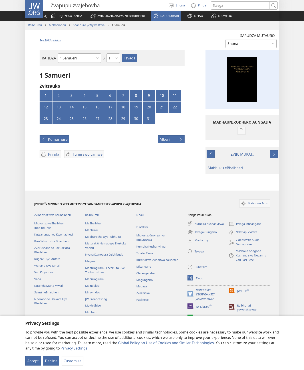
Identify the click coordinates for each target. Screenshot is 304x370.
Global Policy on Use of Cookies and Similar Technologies (166, 342)
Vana (37, 279)
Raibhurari (35, 25)
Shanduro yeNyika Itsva (89, 25)
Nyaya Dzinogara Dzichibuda (104, 254)
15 (85, 107)
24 (59, 118)
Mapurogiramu (95, 279)
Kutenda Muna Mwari (48, 286)
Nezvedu (142, 227)
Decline (51, 360)
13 (59, 107)
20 (149, 107)
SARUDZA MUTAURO (257, 35)
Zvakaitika (143, 293)
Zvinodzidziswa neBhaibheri (52, 215)
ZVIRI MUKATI (242, 154)
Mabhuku (91, 230)
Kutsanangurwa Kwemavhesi (53, 234)
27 (97, 118)
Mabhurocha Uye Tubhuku (103, 237)
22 (175, 107)
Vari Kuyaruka (43, 272)
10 (162, 95)
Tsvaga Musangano (245, 224)
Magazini (91, 261)
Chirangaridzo (145, 273)
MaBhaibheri (57, 25)
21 (162, 107)
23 (46, 118)
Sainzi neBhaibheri (46, 292)
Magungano (144, 280)
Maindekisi (92, 286)
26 (85, 118)
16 (97, 107)
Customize (72, 360)
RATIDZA (49, 58)
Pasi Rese (142, 300)
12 (46, 107)
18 (123, 107)
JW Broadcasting (96, 299)
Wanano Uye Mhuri (47, 266)
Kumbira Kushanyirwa (150, 246)
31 (149, 118)
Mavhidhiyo (93, 305)
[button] (117, 16)
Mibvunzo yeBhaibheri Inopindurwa (49, 225)
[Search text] (240, 5)
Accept (33, 360)
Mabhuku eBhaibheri (225, 167)
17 (110, 107)
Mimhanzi (91, 312)
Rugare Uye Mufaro (47, 259)
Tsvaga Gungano (202, 232)
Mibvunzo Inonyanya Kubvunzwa (150, 237)
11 (175, 95)
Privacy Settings (74, 348)
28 (110, 118)
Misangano (143, 266)
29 (123, 118)
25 (72, 118)
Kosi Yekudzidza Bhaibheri (51, 241)
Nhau (140, 215)
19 (136, 107)
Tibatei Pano (144, 253)
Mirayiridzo (92, 292)
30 (136, 118)
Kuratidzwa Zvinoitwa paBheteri (157, 260)
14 (72, 107)
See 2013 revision (50, 40)
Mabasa (141, 286)
